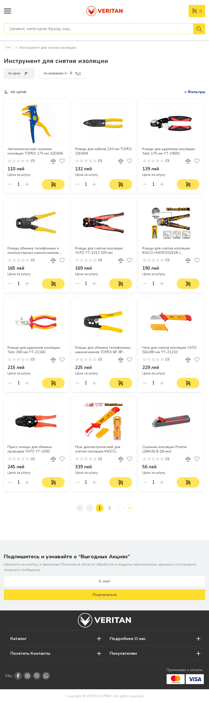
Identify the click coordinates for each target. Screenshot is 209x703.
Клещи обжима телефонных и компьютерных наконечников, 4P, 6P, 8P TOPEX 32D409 (33, 250)
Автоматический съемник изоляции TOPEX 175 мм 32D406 (35, 151)
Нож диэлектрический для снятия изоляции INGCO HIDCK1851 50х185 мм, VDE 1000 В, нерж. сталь (103, 449)
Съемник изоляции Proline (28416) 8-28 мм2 (164, 449)
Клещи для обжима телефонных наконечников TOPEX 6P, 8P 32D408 (102, 350)
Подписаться (105, 594)
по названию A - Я (62, 73)
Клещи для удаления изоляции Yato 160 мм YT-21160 (34, 349)
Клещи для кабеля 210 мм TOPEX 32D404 (103, 151)
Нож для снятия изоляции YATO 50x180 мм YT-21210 (169, 349)
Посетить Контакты (30, 653)
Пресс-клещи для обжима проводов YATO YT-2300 (30, 449)
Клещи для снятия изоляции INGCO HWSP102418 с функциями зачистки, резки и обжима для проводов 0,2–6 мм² (169, 250)
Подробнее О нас (128, 639)
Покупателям (123, 653)
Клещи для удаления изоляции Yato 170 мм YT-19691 (168, 151)
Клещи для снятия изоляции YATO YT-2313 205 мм (99, 250)
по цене (19, 73)
